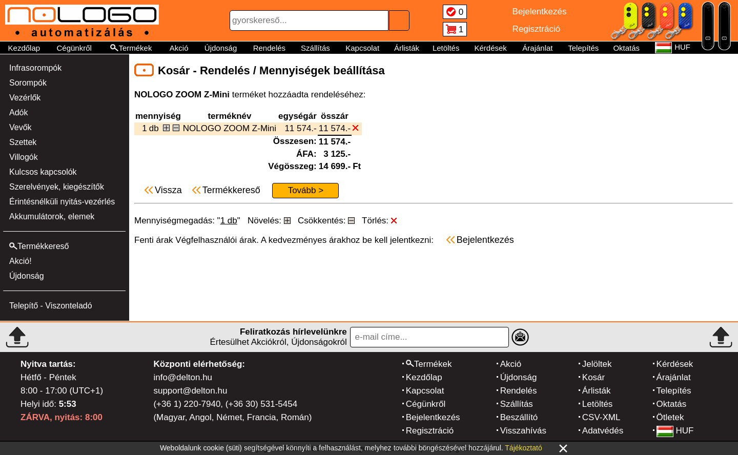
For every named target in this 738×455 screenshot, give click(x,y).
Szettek (22, 142)
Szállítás (315, 48)
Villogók (23, 157)
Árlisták (406, 48)
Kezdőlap (24, 48)
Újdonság (220, 48)
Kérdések (490, 48)
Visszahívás (523, 431)
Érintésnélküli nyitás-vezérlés (62, 201)
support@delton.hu (190, 391)
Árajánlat (537, 48)
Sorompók (28, 82)
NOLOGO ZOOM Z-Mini (229, 128)
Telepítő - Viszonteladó (50, 305)
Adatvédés (602, 431)
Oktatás (626, 48)
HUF (675, 431)
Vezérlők (24, 97)
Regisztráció (430, 431)
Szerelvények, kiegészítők (56, 186)
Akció (179, 48)
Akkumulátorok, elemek (51, 216)
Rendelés (269, 48)
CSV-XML (601, 417)
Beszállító (519, 417)
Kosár (593, 377)
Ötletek (670, 417)
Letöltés (446, 48)
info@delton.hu (182, 377)
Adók (18, 112)
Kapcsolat (362, 48)
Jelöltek (597, 364)
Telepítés (583, 48)
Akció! (20, 261)
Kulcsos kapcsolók (43, 172)
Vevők (20, 127)
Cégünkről (73, 48)
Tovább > (305, 190)
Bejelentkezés (433, 417)
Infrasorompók (35, 68)
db (154, 128)
